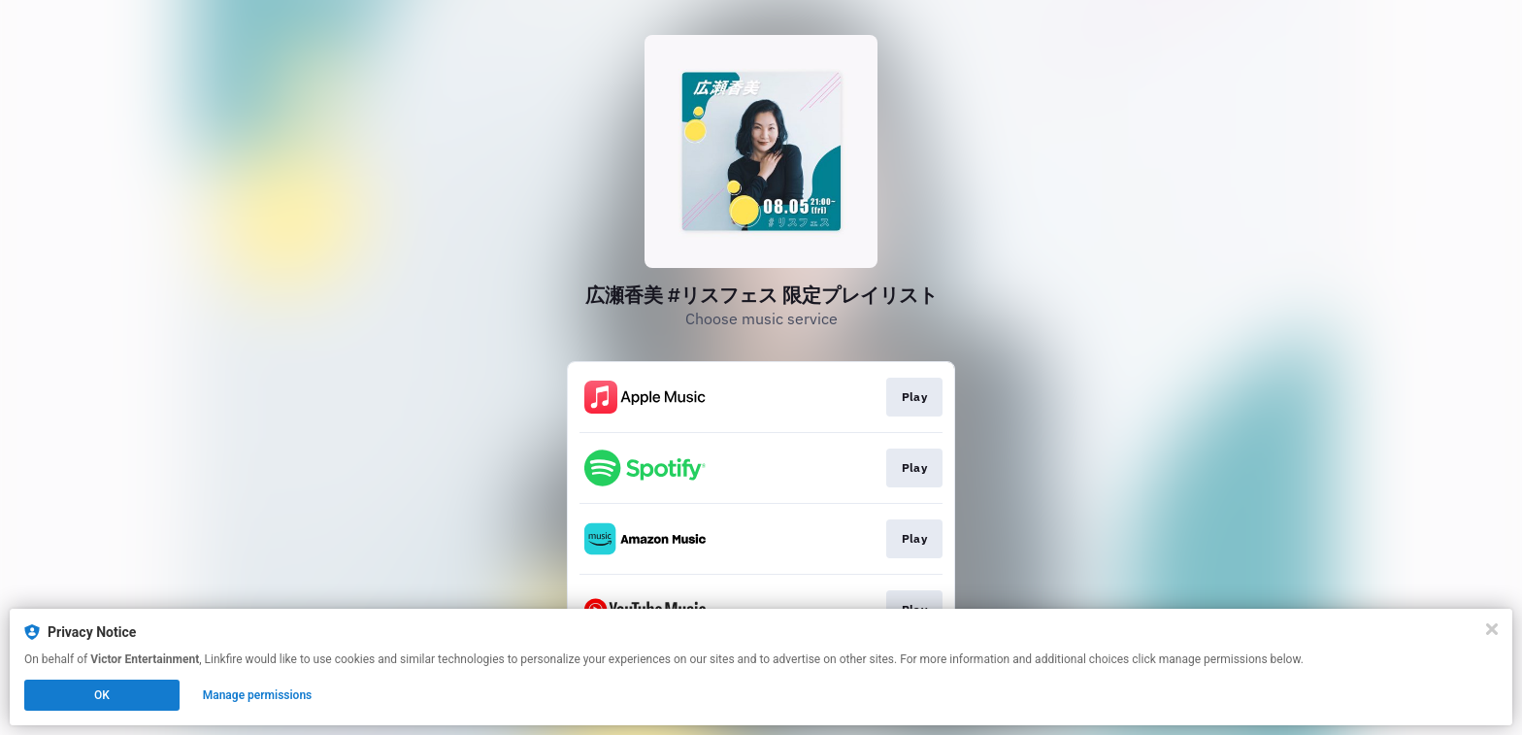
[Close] (1491, 629)
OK (102, 695)
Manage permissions (258, 695)
